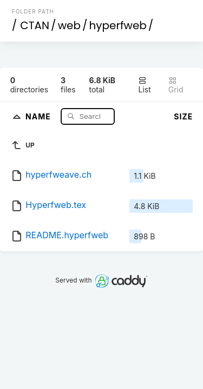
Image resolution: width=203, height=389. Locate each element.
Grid (176, 85)
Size (183, 116)
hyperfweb (117, 25)
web (69, 25)
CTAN (34, 25)
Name (39, 115)
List (144, 85)
